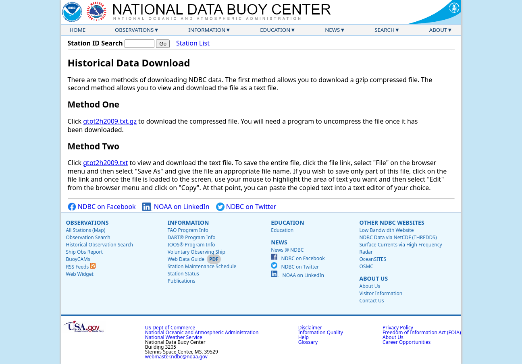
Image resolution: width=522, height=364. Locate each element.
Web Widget (80, 274)
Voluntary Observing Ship (196, 251)
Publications (181, 280)
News (332, 29)
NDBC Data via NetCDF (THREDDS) (398, 237)
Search (384, 29)
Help (303, 337)
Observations (134, 29)
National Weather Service (173, 337)
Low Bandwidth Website (386, 230)
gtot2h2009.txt (105, 162)
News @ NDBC (287, 249)
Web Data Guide (186, 259)
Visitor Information (380, 293)
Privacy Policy (398, 327)
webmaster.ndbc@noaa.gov (176, 356)
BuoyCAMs (78, 259)
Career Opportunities (406, 342)
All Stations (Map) (86, 230)
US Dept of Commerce (170, 327)
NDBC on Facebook (102, 207)
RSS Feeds (81, 266)
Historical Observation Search (99, 244)
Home (78, 29)
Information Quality (320, 332)
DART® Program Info (192, 237)
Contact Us (371, 300)
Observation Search (88, 237)
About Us (373, 278)
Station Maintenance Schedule (202, 266)
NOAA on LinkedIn (176, 207)
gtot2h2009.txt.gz (110, 121)
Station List (193, 43)
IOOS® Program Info (191, 244)
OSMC (366, 266)
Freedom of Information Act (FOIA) (422, 332)
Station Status (183, 273)
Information (206, 29)
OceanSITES (372, 259)
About (438, 29)
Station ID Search (95, 43)
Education (275, 29)
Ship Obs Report (84, 251)
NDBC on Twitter (246, 207)
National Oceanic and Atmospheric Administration (202, 332)
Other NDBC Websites (391, 222)
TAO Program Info (188, 230)
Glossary (308, 342)
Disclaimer (310, 327)
